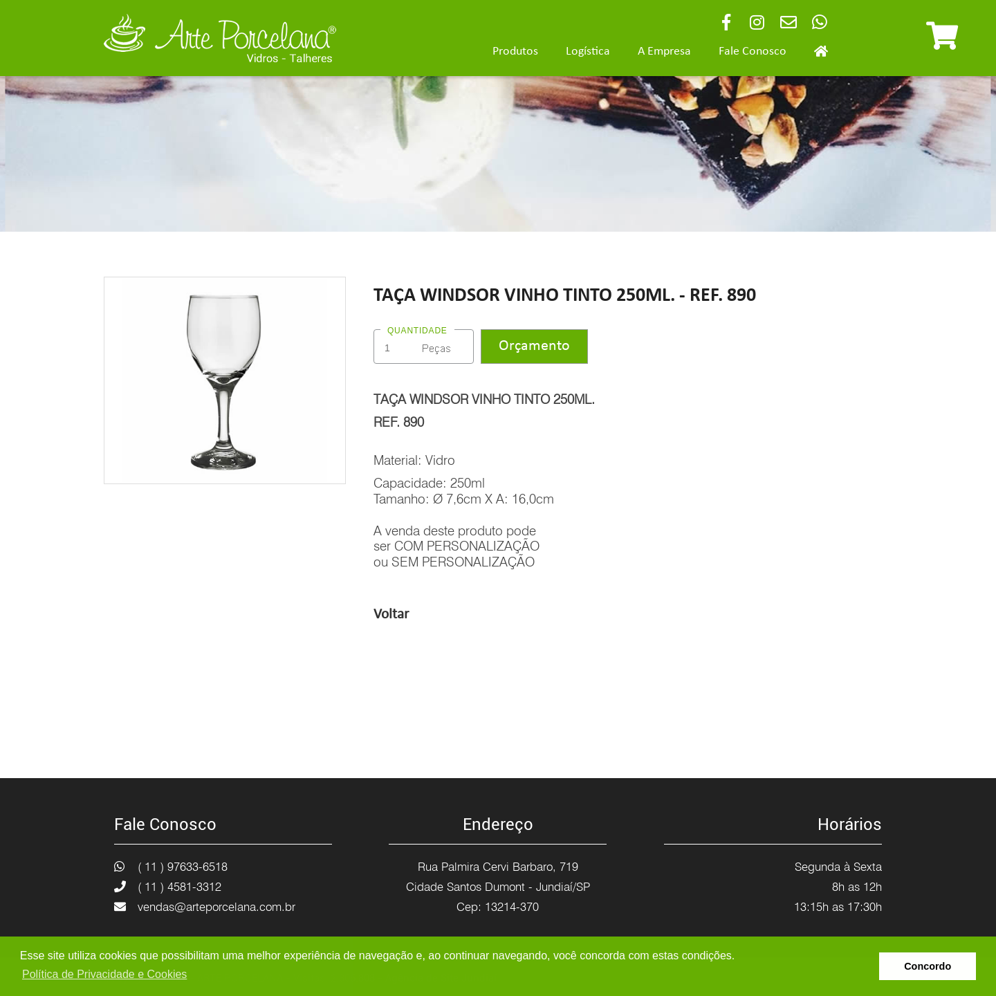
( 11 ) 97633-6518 (183, 867)
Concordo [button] (927, 966)
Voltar (391, 614)
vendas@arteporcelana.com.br (216, 907)
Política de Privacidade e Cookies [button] (104, 974)
